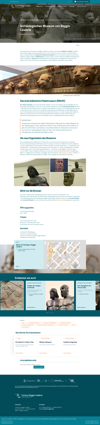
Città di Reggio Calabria (14, 1)
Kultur (29, 20)
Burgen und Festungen (63, 325)
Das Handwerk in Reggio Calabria (50, 322)
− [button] (45, 244)
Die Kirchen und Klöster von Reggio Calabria (46, 325)
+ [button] (45, 242)
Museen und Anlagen (38, 20)
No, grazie (95, 422)
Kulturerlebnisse (25, 327)
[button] (47, 313)
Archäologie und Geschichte (34, 322)
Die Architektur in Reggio (65, 322)
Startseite (23, 20)
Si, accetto (89, 422)
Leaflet (74, 268)
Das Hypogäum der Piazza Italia (84, 286)
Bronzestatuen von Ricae (65, 152)
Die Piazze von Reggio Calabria (27, 325)
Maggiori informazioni (7, 422)
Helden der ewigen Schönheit (34, 286)
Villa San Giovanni (61, 200)
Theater (73, 325)
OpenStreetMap (79, 268)
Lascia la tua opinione (39, 367)
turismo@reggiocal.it (48, 409)
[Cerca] (88, 6)
